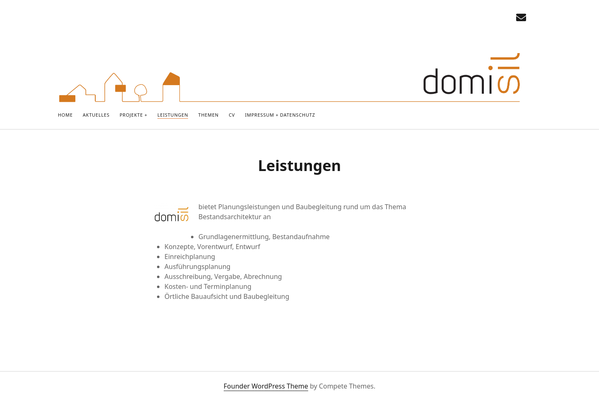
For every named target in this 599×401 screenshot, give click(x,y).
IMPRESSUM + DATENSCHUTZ (280, 115)
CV (232, 115)
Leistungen (172, 115)
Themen (208, 115)
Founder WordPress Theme (266, 386)
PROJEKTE (131, 115)
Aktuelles (96, 115)
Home (65, 115)
